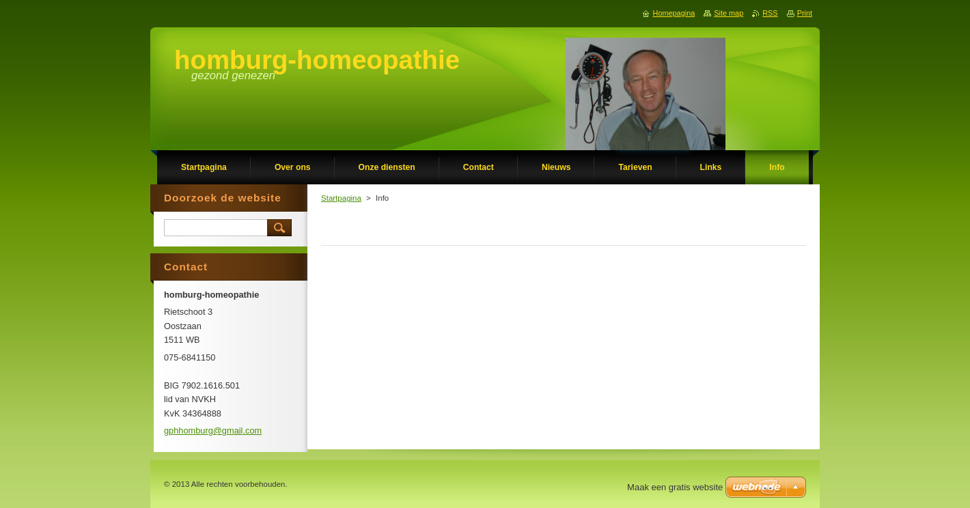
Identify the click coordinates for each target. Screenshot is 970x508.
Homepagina (674, 13)
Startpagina (341, 198)
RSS (769, 13)
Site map (728, 13)
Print (804, 13)
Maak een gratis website (675, 487)
